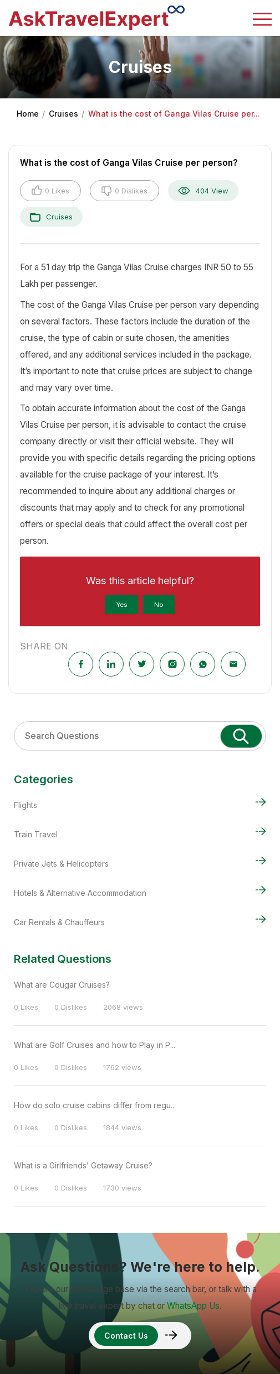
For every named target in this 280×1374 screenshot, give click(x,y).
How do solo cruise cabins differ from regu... (95, 1105)
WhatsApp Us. (194, 1305)
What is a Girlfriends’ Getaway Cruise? (83, 1165)
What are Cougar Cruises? (62, 984)
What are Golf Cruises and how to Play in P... (94, 1045)
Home (28, 113)
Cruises (63, 113)
